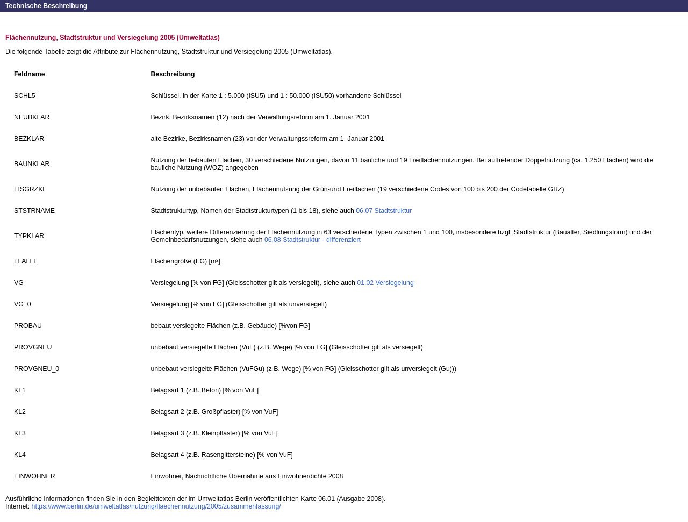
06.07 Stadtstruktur (384, 210)
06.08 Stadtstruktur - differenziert (312, 240)
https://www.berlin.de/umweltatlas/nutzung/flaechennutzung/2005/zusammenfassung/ (156, 506)
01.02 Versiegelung (385, 283)
